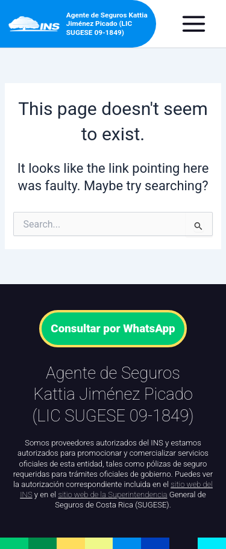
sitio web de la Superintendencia (112, 494)
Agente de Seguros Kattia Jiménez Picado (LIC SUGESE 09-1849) (107, 23)
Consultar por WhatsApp (113, 328)
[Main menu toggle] (200, 24)
